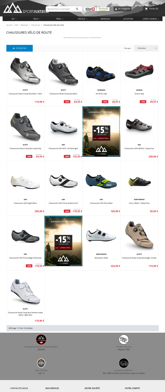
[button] (82, 18)
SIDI (63, 145)
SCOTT (25, 90)
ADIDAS (139, 90)
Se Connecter (122, 8)
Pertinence (147, 48)
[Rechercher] (64, 9)
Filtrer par (19, 48)
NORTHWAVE (139, 199)
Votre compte (132, 388)
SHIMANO (101, 90)
